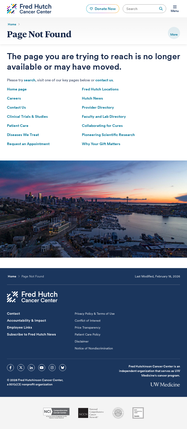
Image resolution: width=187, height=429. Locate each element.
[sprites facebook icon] (10, 367)
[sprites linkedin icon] (31, 367)
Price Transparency (87, 327)
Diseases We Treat (23, 135)
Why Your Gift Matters (101, 144)
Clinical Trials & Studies (27, 116)
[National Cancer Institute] (56, 413)
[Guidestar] (138, 413)
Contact (13, 313)
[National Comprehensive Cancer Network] (91, 413)
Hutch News (92, 98)
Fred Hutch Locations (100, 89)
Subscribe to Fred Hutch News (31, 334)
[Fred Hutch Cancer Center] (32, 296)
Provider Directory (98, 107)
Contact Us (16, 107)
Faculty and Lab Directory (104, 116)
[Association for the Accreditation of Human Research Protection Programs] (118, 413)
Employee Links (19, 327)
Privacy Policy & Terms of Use (95, 313)
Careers (14, 98)
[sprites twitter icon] (20, 367)
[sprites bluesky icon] (62, 367)
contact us (104, 80)
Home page (17, 89)
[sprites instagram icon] (52, 367)
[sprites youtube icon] (41, 367)
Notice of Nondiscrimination (94, 348)
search (29, 80)
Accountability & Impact (26, 320)
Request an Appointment (28, 144)
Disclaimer (82, 341)
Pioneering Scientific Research (108, 135)
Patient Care (17, 125)
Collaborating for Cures (102, 125)
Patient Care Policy (87, 334)
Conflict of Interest (88, 320)
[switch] (174, 33)
